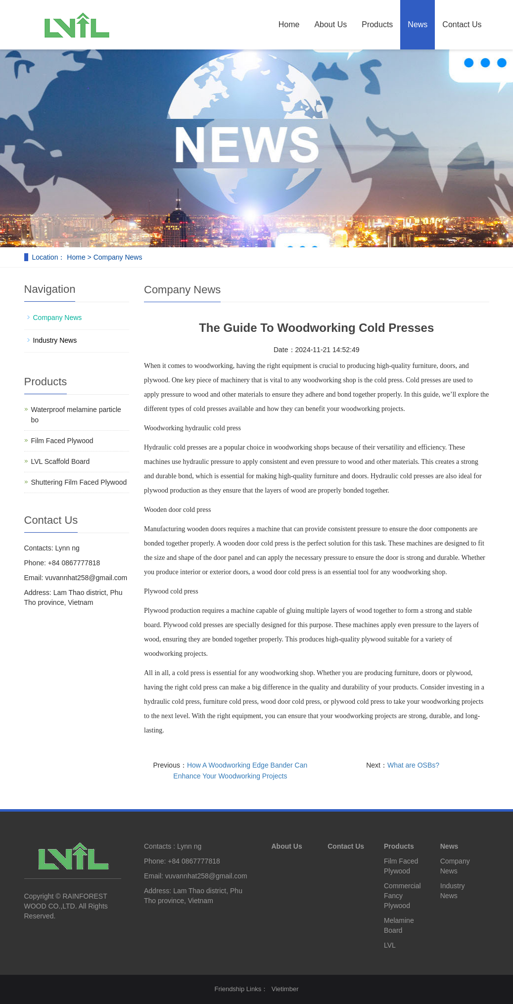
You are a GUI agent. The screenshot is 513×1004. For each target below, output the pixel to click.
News (417, 24)
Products (377, 24)
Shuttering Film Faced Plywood (79, 482)
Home (289, 24)
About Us (330, 24)
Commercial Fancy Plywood (402, 896)
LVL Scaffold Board (60, 461)
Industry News (55, 340)
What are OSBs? (413, 765)
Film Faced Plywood (62, 441)
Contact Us (461, 24)
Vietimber (285, 989)
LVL (390, 945)
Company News (57, 317)
